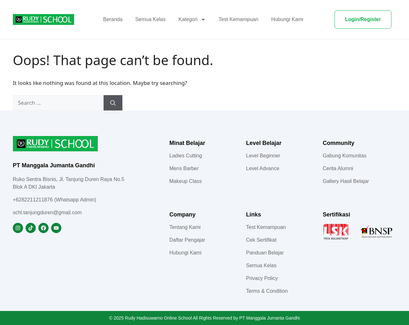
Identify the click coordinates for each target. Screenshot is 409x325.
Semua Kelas (150, 19)
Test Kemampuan (239, 19)
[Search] (113, 102)
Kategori (192, 19)
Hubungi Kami (287, 19)
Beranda (113, 19)
